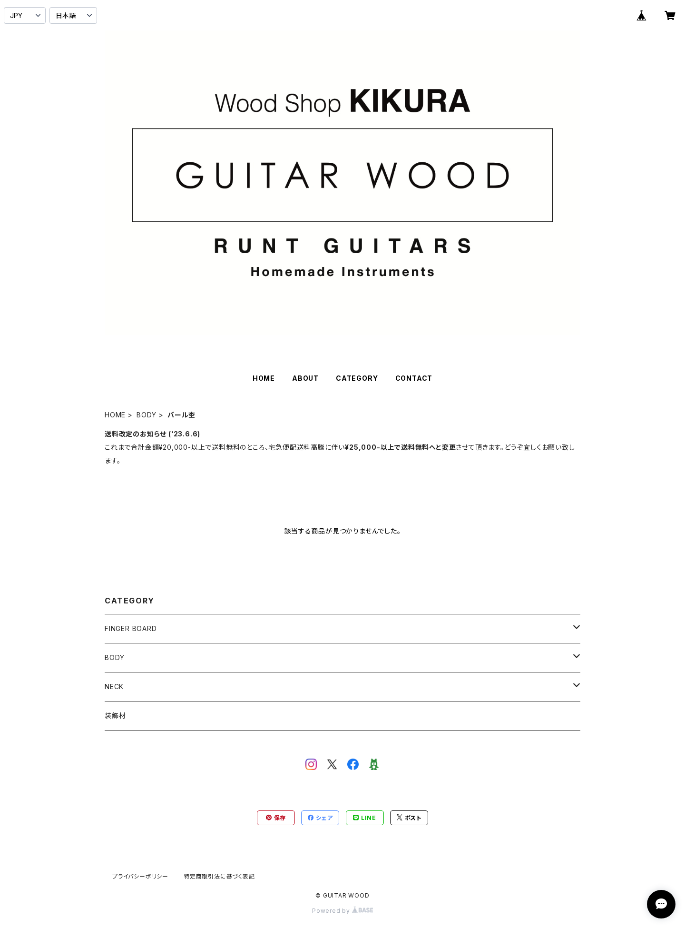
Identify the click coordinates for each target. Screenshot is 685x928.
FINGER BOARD (131, 628)
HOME (264, 378)
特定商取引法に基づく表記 (219, 876)
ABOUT (305, 378)
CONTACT (414, 378)
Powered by (342, 910)
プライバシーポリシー (140, 876)
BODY (147, 415)
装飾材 (115, 715)
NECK (114, 686)
